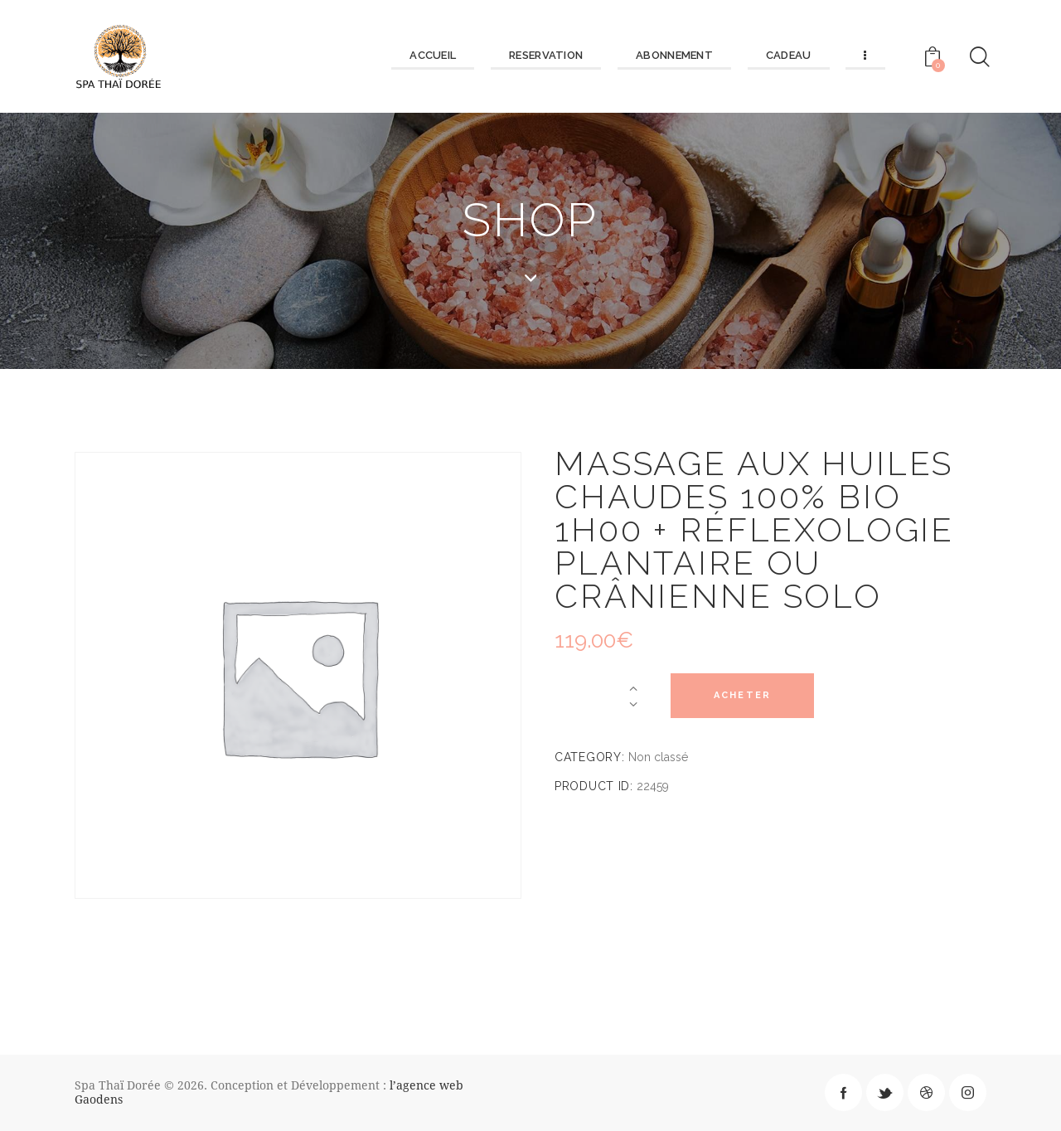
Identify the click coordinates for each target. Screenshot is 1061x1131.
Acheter (744, 696)
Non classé (658, 757)
